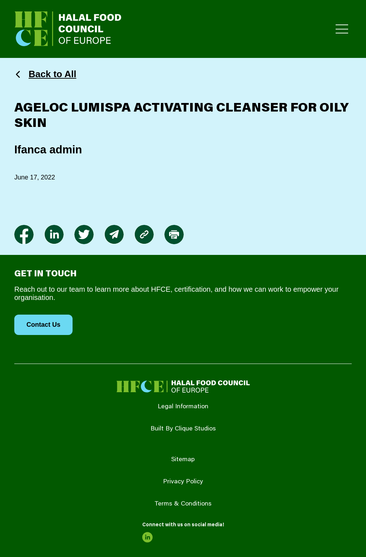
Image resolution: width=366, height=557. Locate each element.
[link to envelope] (114, 234)
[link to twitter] (84, 234)
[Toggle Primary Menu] (342, 29)
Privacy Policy (183, 482)
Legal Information (183, 407)
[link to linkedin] (54, 234)
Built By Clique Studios (183, 429)
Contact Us (43, 324)
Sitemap (183, 460)
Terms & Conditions (183, 504)
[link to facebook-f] (24, 234)
